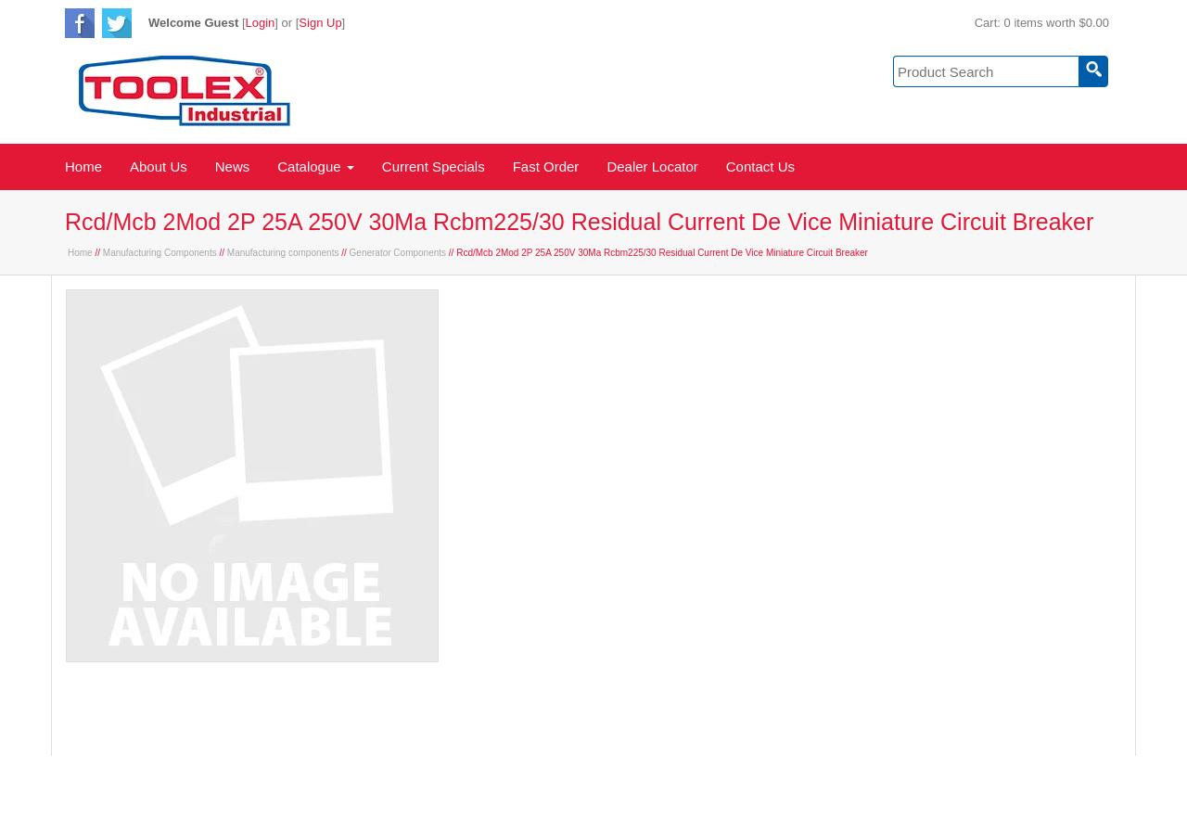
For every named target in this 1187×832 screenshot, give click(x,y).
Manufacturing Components (160, 253)
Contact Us (760, 166)
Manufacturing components (283, 253)
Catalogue (315, 166)
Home (83, 166)
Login (260, 23)
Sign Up (320, 23)
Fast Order (546, 166)
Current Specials (433, 166)
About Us (158, 166)
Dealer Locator (651, 166)
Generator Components (398, 253)
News (232, 166)
